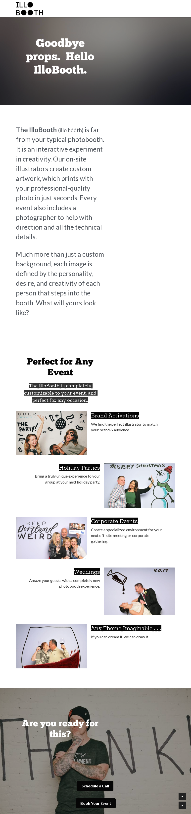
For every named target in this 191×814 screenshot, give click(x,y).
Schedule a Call (54, 686)
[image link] (34, 757)
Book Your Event (137, 686)
